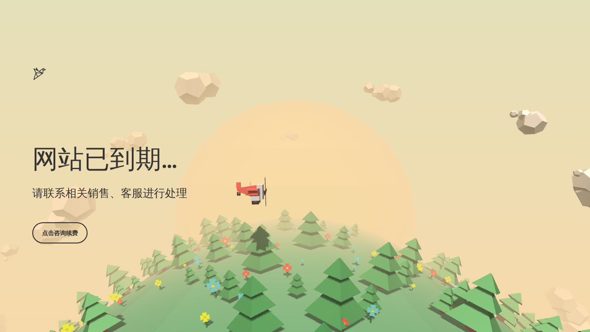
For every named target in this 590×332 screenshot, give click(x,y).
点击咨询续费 (60, 233)
